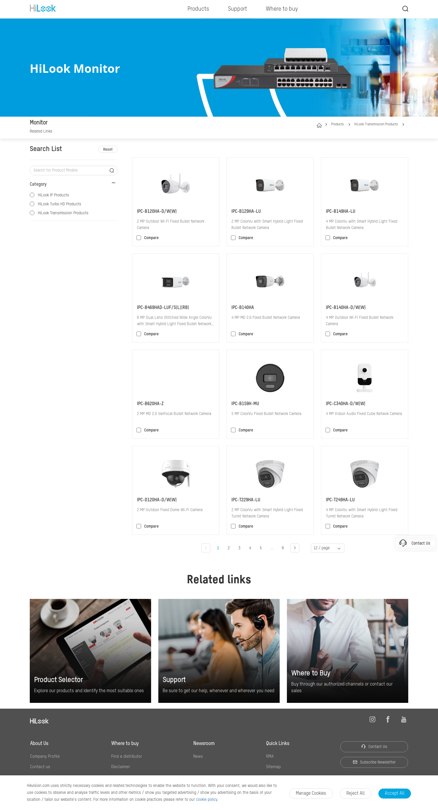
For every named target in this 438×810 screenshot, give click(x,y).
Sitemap (273, 767)
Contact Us (374, 746)
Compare (151, 238)
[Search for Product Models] (69, 170)
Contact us (40, 767)
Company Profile (45, 756)
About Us (39, 743)
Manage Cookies (311, 793)
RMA (270, 756)
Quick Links (277, 743)
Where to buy (125, 743)
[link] (41, 132)
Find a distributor (126, 756)
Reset (108, 150)
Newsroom (204, 743)
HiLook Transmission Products (376, 124)
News (198, 756)
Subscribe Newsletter (374, 762)
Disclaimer (120, 767)
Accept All (394, 793)
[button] (349, 124)
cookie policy (206, 800)
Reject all (355, 793)
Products (337, 124)
